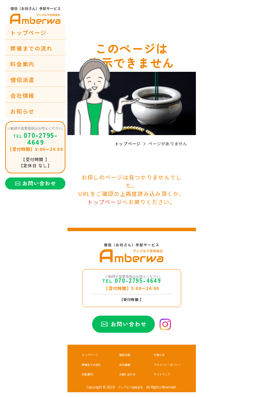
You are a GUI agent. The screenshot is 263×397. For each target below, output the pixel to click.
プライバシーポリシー (164, 369)
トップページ (28, 32)
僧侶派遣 (22, 80)
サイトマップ (157, 379)
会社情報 (22, 95)
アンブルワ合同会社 (130, 392)
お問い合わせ (126, 379)
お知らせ (22, 111)
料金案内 (22, 64)
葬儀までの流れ (31, 48)
